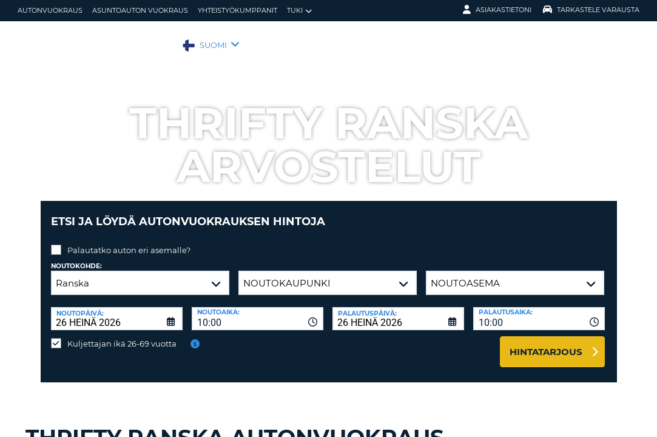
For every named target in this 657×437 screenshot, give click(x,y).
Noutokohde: (76, 257)
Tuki (299, 11)
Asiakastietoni (497, 9)
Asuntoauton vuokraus (140, 10)
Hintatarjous (546, 342)
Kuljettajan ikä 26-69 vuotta (122, 334)
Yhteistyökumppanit (237, 10)
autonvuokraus (50, 10)
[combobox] (257, 309)
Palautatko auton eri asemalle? (128, 241)
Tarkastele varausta (591, 9)
